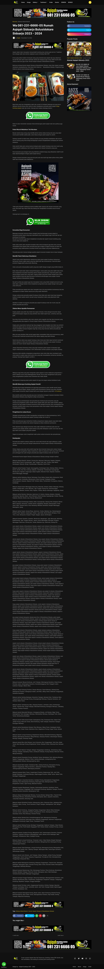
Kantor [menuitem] (57, 2)
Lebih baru (16, 935)
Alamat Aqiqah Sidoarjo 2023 (78, 60)
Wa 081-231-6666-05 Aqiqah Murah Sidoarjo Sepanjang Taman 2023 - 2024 (83, 77)
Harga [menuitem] (29, 2)
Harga (84, 966)
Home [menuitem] (23, 2)
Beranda (15, 21)
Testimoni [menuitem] (43, 2)
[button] (90, 2)
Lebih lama (60, 935)
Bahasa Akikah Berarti (24, 21)
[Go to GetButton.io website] (3, 967)
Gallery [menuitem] (35, 2)
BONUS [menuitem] (70, 2)
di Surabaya (58, 391)
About (79, 966)
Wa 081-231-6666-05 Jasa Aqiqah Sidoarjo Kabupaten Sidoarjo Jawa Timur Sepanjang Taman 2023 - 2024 (83, 68)
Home (74, 966)
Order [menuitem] (51, 2)
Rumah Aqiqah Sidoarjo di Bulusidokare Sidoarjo (41, 911)
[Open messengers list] (4, 964)
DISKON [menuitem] (63, 2)
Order (89, 966)
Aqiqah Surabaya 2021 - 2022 (27, 966)
